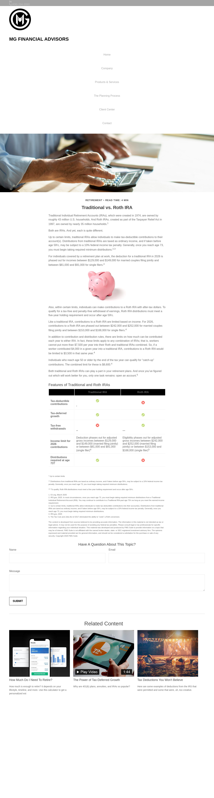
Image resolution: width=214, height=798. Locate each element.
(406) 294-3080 (19, 4)
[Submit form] (17, 601)
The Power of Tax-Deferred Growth (96, 680)
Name (12, 549)
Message (14, 571)
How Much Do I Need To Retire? (30, 680)
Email (112, 549)
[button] (107, 68)
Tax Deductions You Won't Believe (160, 680)
